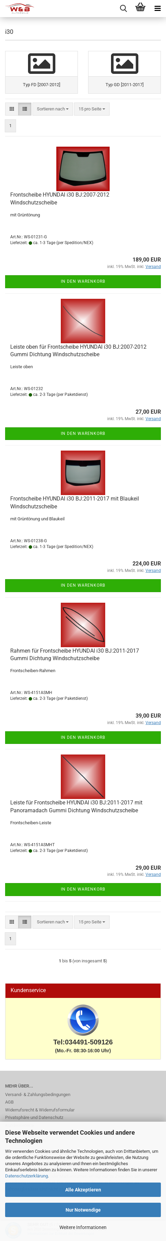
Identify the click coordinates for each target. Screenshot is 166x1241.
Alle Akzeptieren (83, 1189)
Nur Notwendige (83, 1210)
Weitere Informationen (83, 1227)
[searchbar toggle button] (123, 8)
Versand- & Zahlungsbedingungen (37, 1094)
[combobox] (52, 109)
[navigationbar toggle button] (157, 8)
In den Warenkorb (83, 281)
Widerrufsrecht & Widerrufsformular (39, 1109)
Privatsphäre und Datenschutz (34, 1117)
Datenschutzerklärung (26, 1175)
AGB (9, 1102)
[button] (11, 109)
